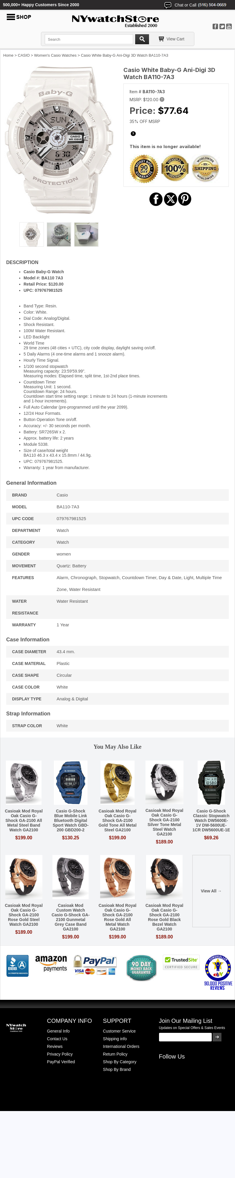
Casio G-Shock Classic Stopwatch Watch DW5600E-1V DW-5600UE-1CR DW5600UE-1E (211, 820)
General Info (58, 1031)
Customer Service (119, 1031)
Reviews (55, 1046)
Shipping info (115, 1038)
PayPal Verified (61, 1061)
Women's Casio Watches (55, 55)
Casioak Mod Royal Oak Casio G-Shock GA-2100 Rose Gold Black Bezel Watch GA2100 (164, 917)
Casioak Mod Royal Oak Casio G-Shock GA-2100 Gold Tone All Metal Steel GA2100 (117, 820)
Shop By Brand (117, 1069)
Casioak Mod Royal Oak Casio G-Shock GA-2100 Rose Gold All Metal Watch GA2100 (117, 917)
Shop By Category (120, 1061)
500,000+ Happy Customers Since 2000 (41, 4)
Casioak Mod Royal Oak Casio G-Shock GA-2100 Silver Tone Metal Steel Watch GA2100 (164, 822)
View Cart (175, 39)
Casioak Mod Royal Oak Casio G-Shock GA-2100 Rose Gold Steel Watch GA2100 (23, 915)
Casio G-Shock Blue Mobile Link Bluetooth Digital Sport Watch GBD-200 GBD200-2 (71, 820)
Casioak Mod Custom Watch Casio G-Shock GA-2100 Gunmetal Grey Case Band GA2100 (71, 917)
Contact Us (57, 1038)
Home (8, 55)
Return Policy (115, 1054)
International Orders (121, 1046)
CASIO (24, 55)
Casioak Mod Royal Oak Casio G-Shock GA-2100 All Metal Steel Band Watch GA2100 (23, 820)
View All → (211, 891)
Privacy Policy (60, 1054)
